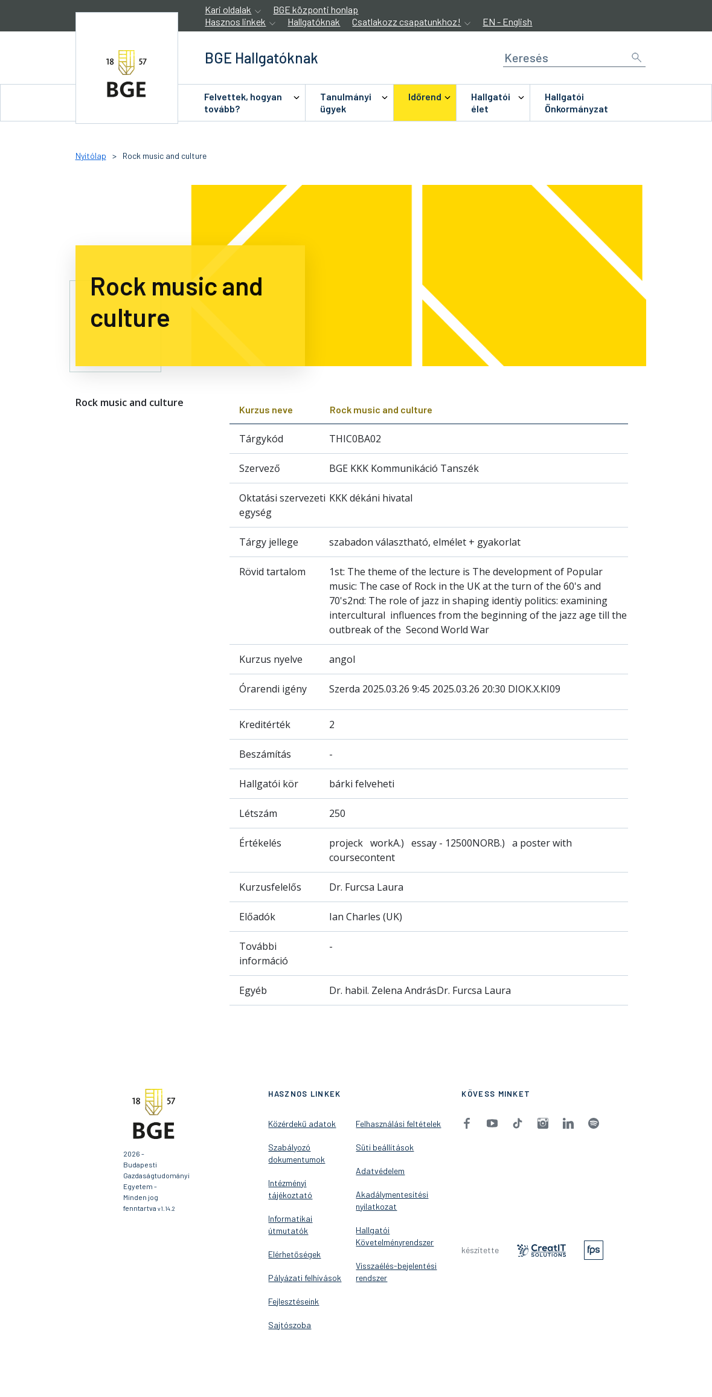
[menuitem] (247, 103)
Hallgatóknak (313, 21)
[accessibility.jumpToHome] (126, 68)
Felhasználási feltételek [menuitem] (398, 1123)
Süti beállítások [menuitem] (385, 1147)
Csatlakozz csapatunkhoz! (406, 21)
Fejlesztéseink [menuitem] (293, 1301)
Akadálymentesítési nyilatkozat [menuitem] (392, 1200)
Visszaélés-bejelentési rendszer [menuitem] (396, 1271)
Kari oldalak (228, 9)
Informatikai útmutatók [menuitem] (290, 1224)
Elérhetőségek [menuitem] (294, 1254)
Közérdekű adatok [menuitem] (302, 1123)
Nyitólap (90, 155)
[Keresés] (574, 57)
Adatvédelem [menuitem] (380, 1171)
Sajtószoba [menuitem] (289, 1325)
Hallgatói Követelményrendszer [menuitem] (395, 1236)
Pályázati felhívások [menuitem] (304, 1278)
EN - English (507, 21)
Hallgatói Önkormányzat (576, 102)
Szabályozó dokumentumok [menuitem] (296, 1153)
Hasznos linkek (235, 21)
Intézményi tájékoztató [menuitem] (290, 1189)
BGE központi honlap (315, 9)
